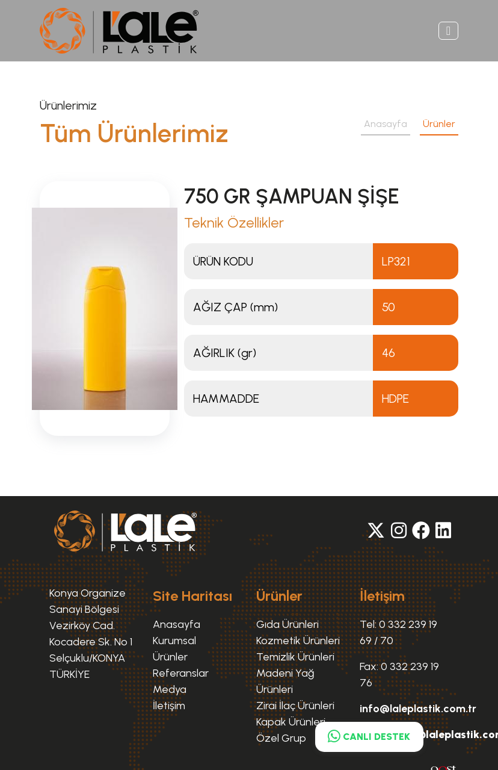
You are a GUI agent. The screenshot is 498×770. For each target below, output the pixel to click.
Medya (169, 689)
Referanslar (181, 673)
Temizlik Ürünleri (295, 656)
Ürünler (439, 123)
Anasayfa (385, 123)
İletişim (169, 705)
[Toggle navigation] (448, 31)
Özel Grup (281, 738)
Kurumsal (174, 640)
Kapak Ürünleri (290, 721)
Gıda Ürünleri (287, 624)
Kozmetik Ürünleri (298, 640)
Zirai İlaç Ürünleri (295, 705)
